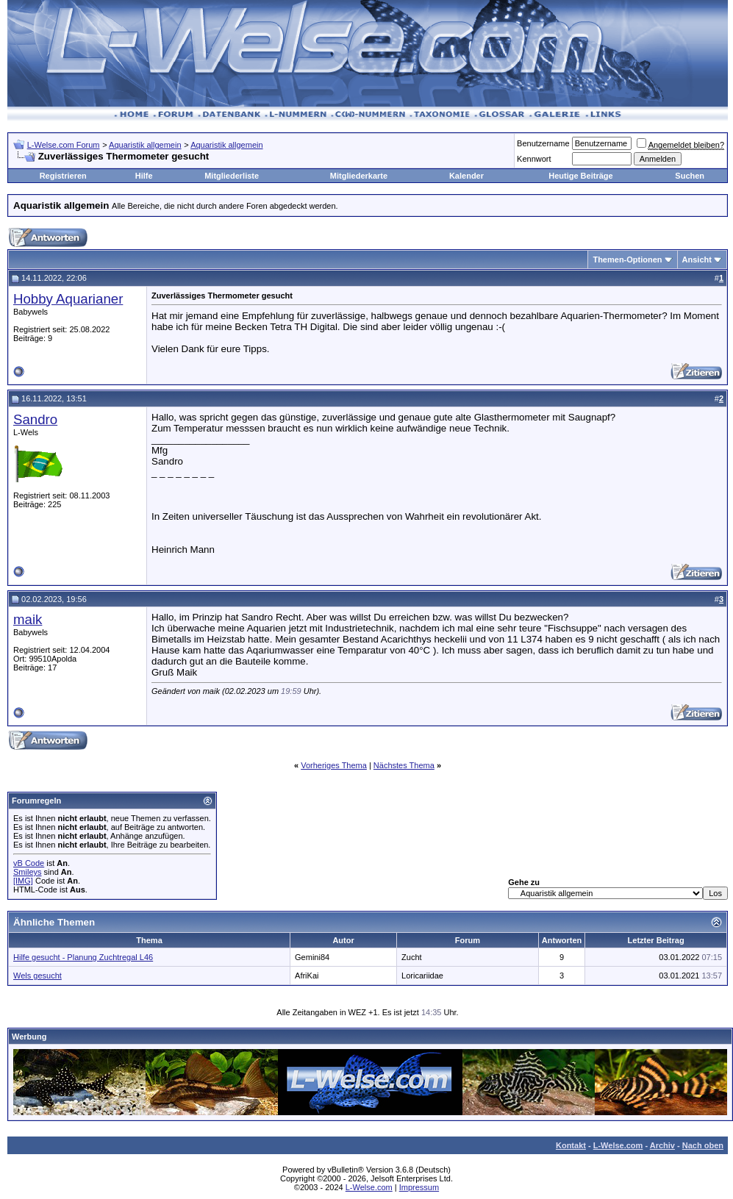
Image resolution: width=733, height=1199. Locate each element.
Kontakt (571, 1145)
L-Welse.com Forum (63, 144)
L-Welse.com (618, 1145)
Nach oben (702, 1145)
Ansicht (697, 259)
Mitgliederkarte (358, 175)
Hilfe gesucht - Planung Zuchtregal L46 (83, 957)
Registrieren (63, 175)
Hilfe (144, 175)
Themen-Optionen (627, 259)
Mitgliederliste (231, 175)
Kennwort (534, 158)
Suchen (689, 175)
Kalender (466, 175)
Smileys (27, 871)
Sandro (35, 419)
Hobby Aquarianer (68, 299)
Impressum (419, 1187)
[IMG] (23, 880)
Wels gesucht (37, 975)
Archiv (662, 1145)
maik (27, 619)
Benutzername (543, 143)
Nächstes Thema (404, 765)
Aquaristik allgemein (145, 144)
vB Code (28, 863)
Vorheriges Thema (334, 765)
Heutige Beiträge (580, 175)
